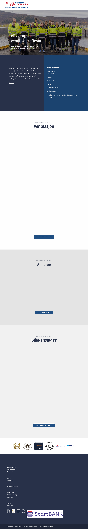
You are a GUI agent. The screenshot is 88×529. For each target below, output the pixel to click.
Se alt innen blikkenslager (44, 425)
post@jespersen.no (53, 87)
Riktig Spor (50, 526)
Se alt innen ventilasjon (44, 237)
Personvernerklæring (31, 526)
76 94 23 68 (10, 480)
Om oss (11, 83)
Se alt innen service (44, 312)
